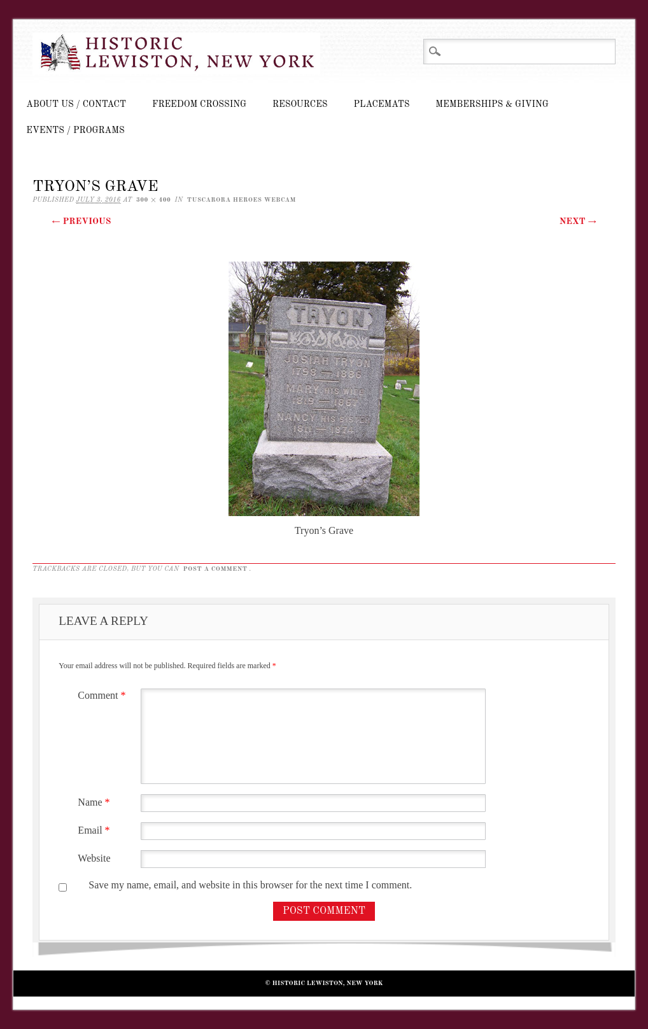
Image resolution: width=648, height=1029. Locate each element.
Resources (299, 104)
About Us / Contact (76, 104)
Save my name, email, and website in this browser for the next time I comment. (250, 884)
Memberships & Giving (492, 104)
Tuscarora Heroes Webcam (241, 200)
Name (95, 802)
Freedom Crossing (199, 104)
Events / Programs (75, 130)
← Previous (81, 221)
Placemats (382, 104)
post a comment (215, 569)
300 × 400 (153, 200)
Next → (578, 221)
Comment (103, 695)
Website (94, 858)
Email (95, 830)
